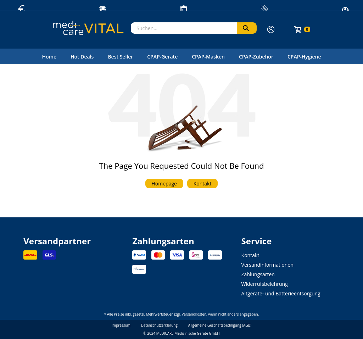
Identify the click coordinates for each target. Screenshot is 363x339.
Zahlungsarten (258, 274)
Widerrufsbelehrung (264, 283)
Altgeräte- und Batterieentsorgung (280, 293)
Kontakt (203, 183)
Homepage (164, 183)
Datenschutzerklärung (159, 325)
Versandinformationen (267, 264)
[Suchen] (247, 28)
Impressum (121, 325)
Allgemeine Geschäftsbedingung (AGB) (219, 325)
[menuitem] (49, 56)
